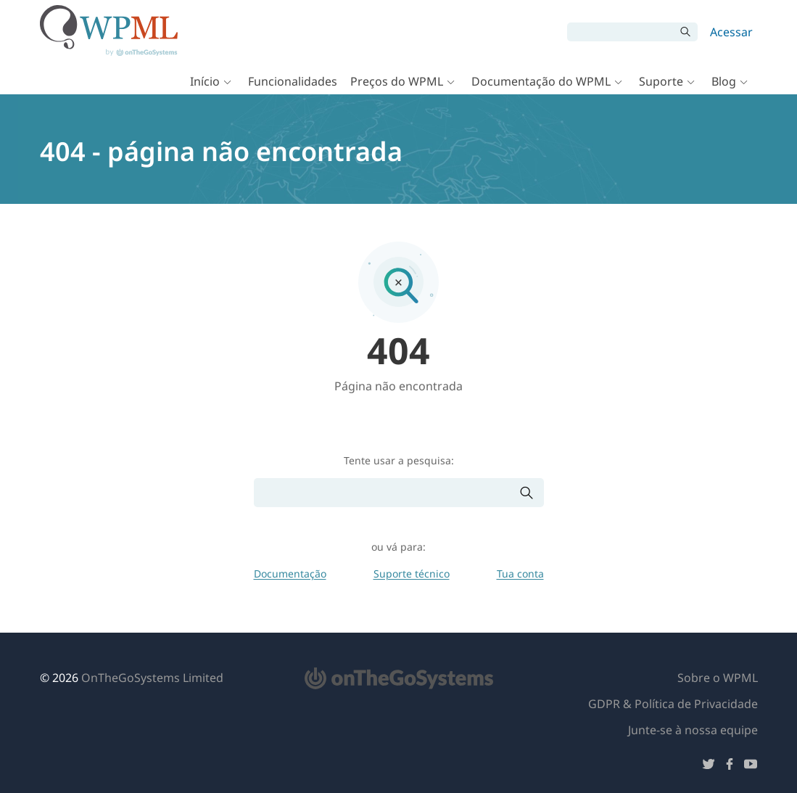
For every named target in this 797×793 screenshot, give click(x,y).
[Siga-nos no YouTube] (750, 766)
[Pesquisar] (621, 31)
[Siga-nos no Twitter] (708, 766)
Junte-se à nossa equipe (693, 730)
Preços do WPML (396, 81)
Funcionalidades (292, 81)
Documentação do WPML (541, 81)
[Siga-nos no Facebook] (729, 766)
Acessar (731, 32)
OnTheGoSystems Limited (152, 678)
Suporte (661, 81)
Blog (723, 81)
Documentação (290, 573)
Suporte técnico (411, 573)
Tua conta (520, 573)
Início (205, 81)
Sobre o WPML (717, 678)
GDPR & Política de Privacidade (673, 704)
